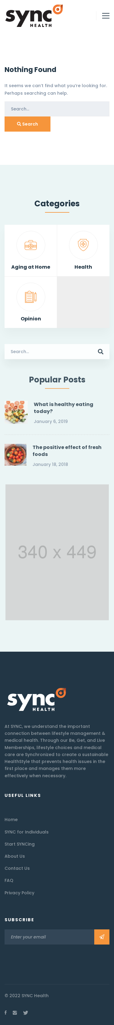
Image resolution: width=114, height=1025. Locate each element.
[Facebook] (5, 1012)
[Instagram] (14, 1012)
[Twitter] (26, 1012)
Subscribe (101, 937)
